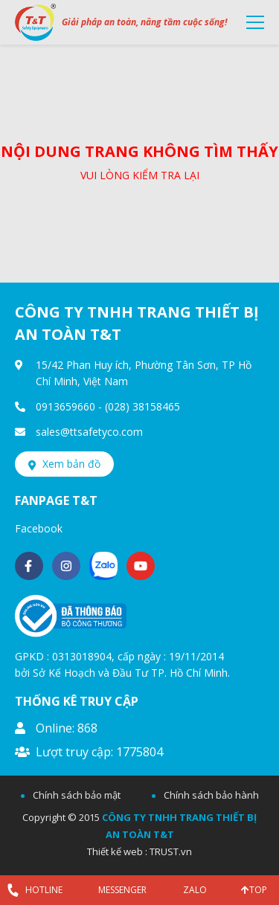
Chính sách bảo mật (77, 795)
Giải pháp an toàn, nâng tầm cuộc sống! (144, 22)
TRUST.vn (171, 851)
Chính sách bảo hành (211, 795)
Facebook (38, 528)
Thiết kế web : (117, 851)
